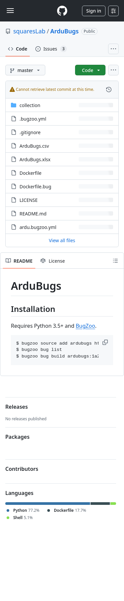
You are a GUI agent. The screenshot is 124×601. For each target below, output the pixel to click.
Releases (16, 406)
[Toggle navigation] (10, 11)
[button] (105, 342)
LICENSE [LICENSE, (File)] (29, 200)
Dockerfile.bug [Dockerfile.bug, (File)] (35, 186)
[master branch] (25, 70)
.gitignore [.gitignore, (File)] (30, 132)
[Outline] (115, 260)
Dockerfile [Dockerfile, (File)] (31, 173)
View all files (62, 240)
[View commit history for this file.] (108, 89)
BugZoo (85, 325)
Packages (17, 436)
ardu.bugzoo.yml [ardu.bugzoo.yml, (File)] (38, 227)
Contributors (21, 468)
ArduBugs (64, 31)
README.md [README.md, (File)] (33, 213)
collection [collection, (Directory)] (30, 105)
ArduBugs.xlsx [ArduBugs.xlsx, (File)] (35, 159)
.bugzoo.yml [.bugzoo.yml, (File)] (33, 119)
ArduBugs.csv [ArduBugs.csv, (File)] (34, 146)
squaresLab (29, 31)
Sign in (93, 11)
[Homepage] (62, 10)
